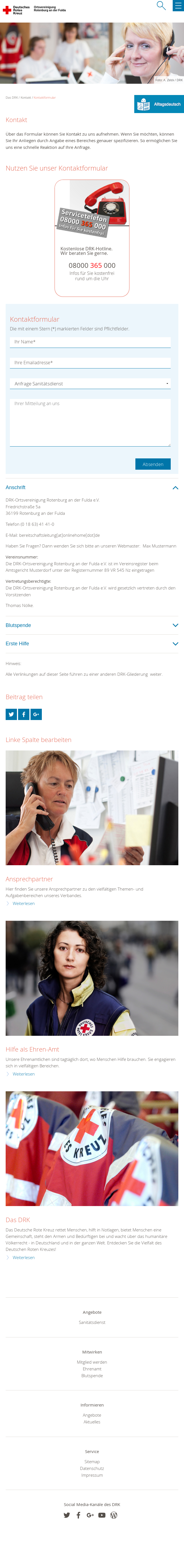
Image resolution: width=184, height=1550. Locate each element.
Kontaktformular (45, 97)
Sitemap (92, 1461)
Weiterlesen (24, 903)
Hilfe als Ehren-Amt (32, 1049)
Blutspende (92, 1375)
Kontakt (26, 97)
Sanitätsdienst (92, 1322)
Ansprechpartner (29, 879)
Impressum (92, 1475)
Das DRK (18, 1220)
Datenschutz (92, 1468)
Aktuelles (92, 1422)
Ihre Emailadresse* (33, 362)
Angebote (92, 1415)
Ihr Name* (25, 342)
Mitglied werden (92, 1362)
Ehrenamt (92, 1369)
